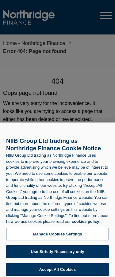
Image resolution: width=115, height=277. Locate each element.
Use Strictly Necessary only (57, 253)
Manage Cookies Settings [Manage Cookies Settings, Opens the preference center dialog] (57, 235)
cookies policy (85, 223)
